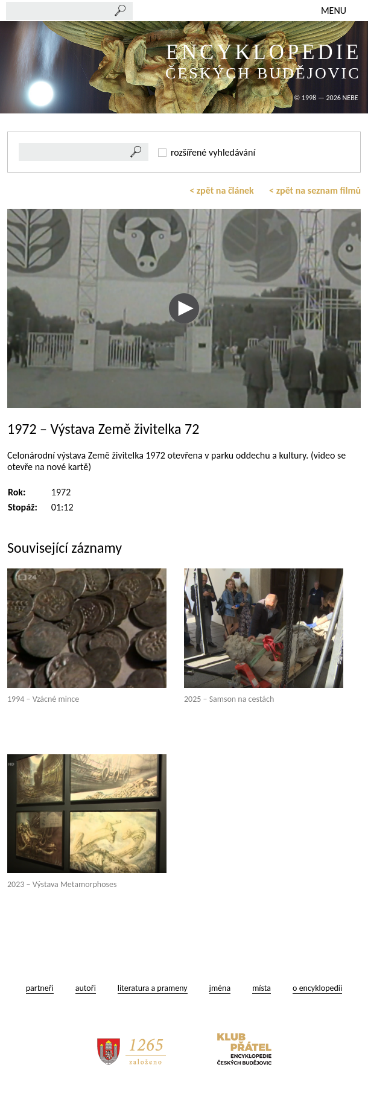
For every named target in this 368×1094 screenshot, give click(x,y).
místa (261, 988)
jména (220, 988)
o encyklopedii (317, 988)
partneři (40, 988)
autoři (85, 988)
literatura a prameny (153, 988)
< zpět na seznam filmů (315, 190)
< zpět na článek (221, 190)
